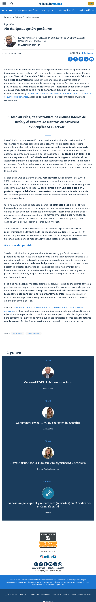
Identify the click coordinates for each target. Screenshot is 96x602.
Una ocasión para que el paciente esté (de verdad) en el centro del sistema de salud (48, 504)
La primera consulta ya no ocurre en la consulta (48, 422)
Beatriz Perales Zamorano (48, 469)
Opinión (14, 352)
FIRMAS (48, 361)
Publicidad (24, 595)
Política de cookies (60, 595)
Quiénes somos (11, 595)
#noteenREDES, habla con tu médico (48, 382)
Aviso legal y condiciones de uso (48, 571)
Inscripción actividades (81, 595)
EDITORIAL (48, 481)
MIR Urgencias (48, 10)
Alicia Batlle (48, 429)
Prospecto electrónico (28, 10)
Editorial (48, 513)
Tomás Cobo (48, 389)
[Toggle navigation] (4, 3)
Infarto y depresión (67, 10)
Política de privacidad (40, 595)
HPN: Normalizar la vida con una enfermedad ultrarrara (48, 463)
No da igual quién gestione (28, 28)
